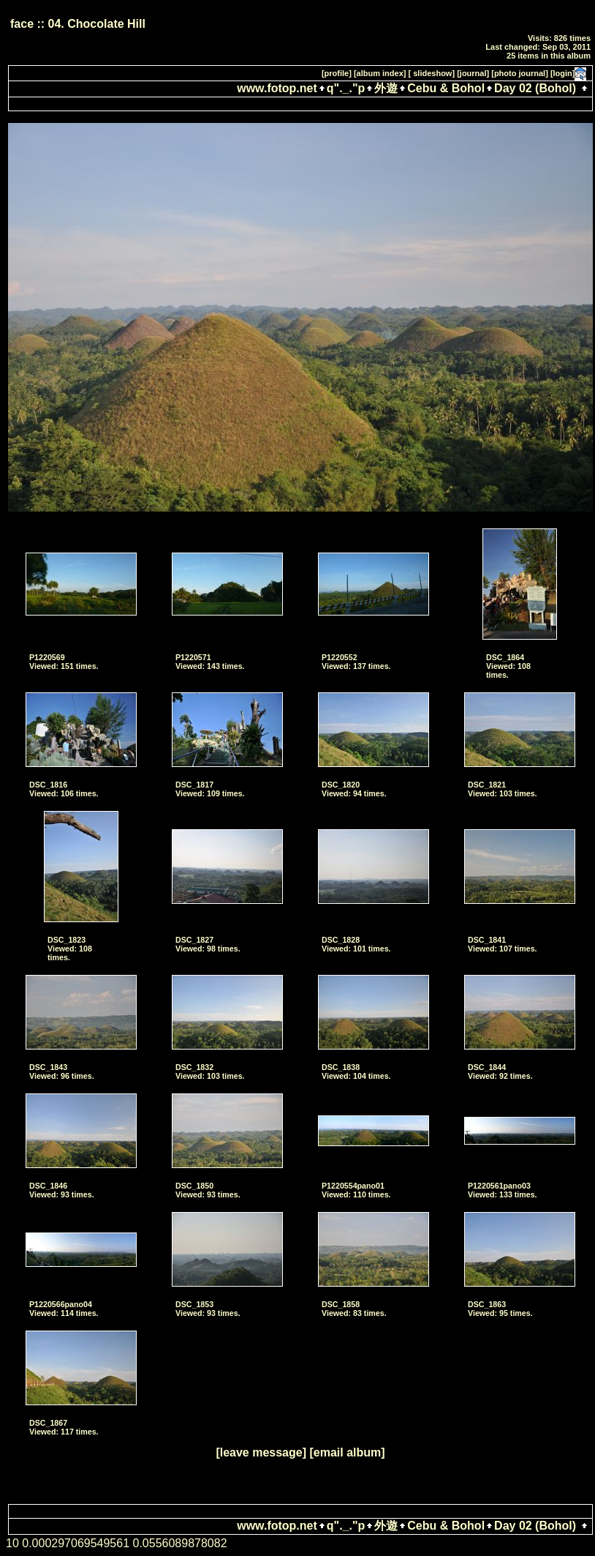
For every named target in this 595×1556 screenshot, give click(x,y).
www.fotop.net (277, 88)
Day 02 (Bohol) (535, 88)
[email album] (346, 1452)
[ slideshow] (432, 73)
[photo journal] (519, 73)
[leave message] (261, 1452)
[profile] (337, 73)
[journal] (473, 73)
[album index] (380, 73)
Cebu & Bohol (446, 88)
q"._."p (346, 88)
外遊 (386, 88)
